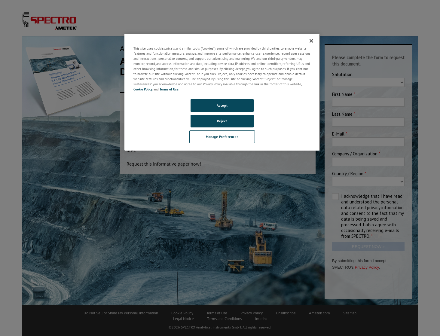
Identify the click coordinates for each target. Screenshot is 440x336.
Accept (222, 105)
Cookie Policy (142, 89)
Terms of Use (169, 89)
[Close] (311, 40)
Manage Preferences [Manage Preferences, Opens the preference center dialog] (222, 136)
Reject (222, 121)
